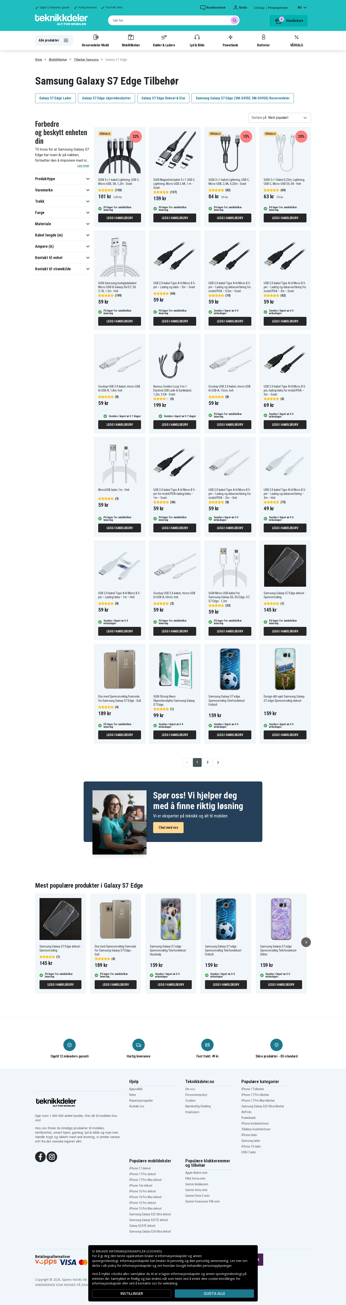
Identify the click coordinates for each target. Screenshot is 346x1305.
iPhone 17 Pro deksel (142, 1174)
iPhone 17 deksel (140, 1168)
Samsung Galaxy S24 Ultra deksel (150, 1231)
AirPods (246, 1112)
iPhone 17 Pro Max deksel (145, 1180)
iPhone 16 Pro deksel (142, 1191)
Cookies (190, 1100)
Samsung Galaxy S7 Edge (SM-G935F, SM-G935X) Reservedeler (243, 98)
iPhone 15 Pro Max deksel (145, 1208)
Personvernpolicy (196, 1095)
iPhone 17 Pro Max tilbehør (258, 1100)
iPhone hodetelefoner (255, 1123)
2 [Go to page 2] (207, 762)
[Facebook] (40, 1156)
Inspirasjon (192, 1112)
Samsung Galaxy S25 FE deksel (148, 1220)
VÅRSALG (296, 40)
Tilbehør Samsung (86, 59)
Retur (132, 1095)
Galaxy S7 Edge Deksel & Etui (163, 98)
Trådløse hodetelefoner (256, 1129)
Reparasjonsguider (141, 1100)
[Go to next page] (218, 762)
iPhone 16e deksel (140, 1185)
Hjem (38, 59)
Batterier (263, 40)
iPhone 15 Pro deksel (142, 1203)
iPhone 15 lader (251, 1146)
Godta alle (214, 1293)
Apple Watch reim (196, 1172)
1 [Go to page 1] (197, 762)
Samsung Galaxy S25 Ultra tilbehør (262, 1106)
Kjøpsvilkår (136, 1089)
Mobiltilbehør (131, 40)
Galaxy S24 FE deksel (142, 1225)
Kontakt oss (136, 1106)
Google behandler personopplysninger (204, 1265)
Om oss (190, 1089)
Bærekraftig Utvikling (198, 1106)
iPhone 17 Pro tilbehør (255, 1095)
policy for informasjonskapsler (130, 1265)
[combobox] (173, 20)
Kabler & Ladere (164, 40)
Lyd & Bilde (197, 40)
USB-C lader (248, 1152)
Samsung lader (250, 1140)
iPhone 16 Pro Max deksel (145, 1197)
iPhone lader (249, 1135)
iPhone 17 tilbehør (252, 1089)
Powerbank (230, 40)
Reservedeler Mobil (95, 40)
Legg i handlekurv (120, 218)
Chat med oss (168, 827)
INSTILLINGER (131, 1293)
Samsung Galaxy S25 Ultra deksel (150, 1214)
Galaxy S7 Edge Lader (55, 98)
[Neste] (306, 942)
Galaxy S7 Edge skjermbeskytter (106, 98)
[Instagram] (52, 1156)
